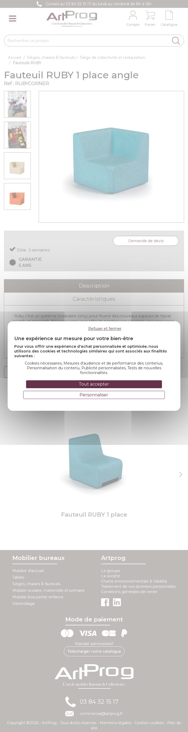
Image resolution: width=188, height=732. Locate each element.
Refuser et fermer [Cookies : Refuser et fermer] (104, 328)
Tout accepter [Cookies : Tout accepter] (94, 384)
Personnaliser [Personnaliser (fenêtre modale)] (94, 394)
